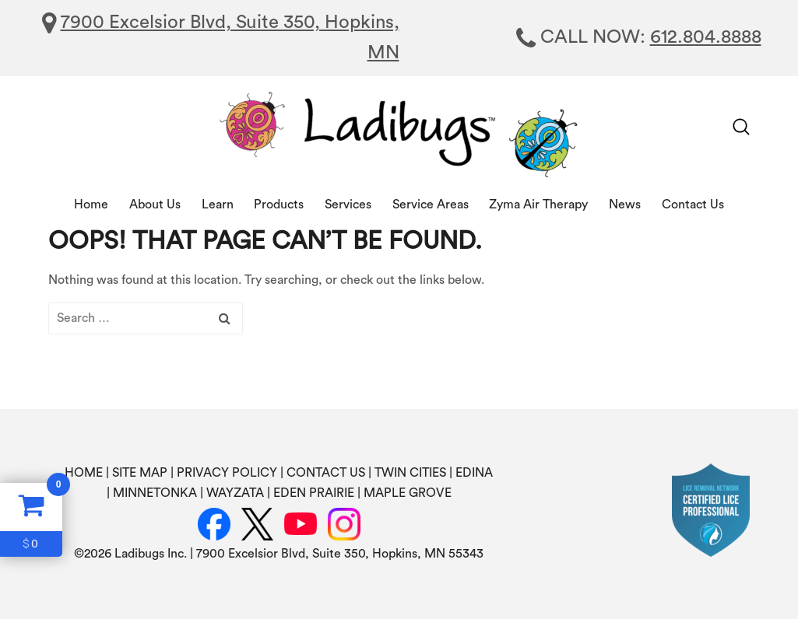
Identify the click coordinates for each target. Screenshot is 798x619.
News (625, 204)
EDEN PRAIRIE (313, 493)
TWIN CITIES (410, 473)
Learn (218, 204)
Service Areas (430, 204)
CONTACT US (326, 473)
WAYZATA (235, 493)
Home (91, 204)
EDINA (474, 473)
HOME (84, 473)
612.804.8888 (705, 37)
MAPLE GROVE (408, 493)
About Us (155, 204)
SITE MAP (139, 473)
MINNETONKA (155, 493)
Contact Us (693, 204)
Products (279, 204)
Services (348, 204)
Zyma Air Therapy (538, 204)
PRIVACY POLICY (227, 473)
